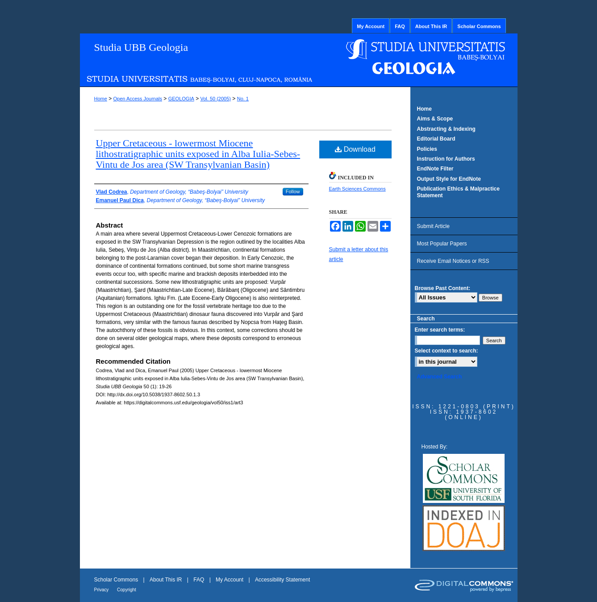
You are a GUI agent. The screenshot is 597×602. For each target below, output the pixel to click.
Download (355, 149)
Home (100, 98)
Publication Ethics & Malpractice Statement (458, 192)
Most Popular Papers (442, 244)
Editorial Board (436, 139)
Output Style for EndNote (449, 179)
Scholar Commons (117, 580)
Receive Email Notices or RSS (453, 261)
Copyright (126, 589)
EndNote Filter (435, 169)
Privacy (102, 589)
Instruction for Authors (446, 159)
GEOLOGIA (181, 98)
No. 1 (243, 98)
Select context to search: (446, 351)
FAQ (199, 580)
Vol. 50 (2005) (215, 98)
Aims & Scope (435, 119)
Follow (293, 191)
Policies (427, 149)
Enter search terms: (440, 330)
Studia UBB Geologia (141, 47)
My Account (230, 580)
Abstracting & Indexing (446, 129)
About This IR (167, 580)
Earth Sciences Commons (357, 188)
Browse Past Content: (443, 288)
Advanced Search (439, 377)
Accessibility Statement (282, 580)
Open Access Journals (137, 98)
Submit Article (433, 226)
